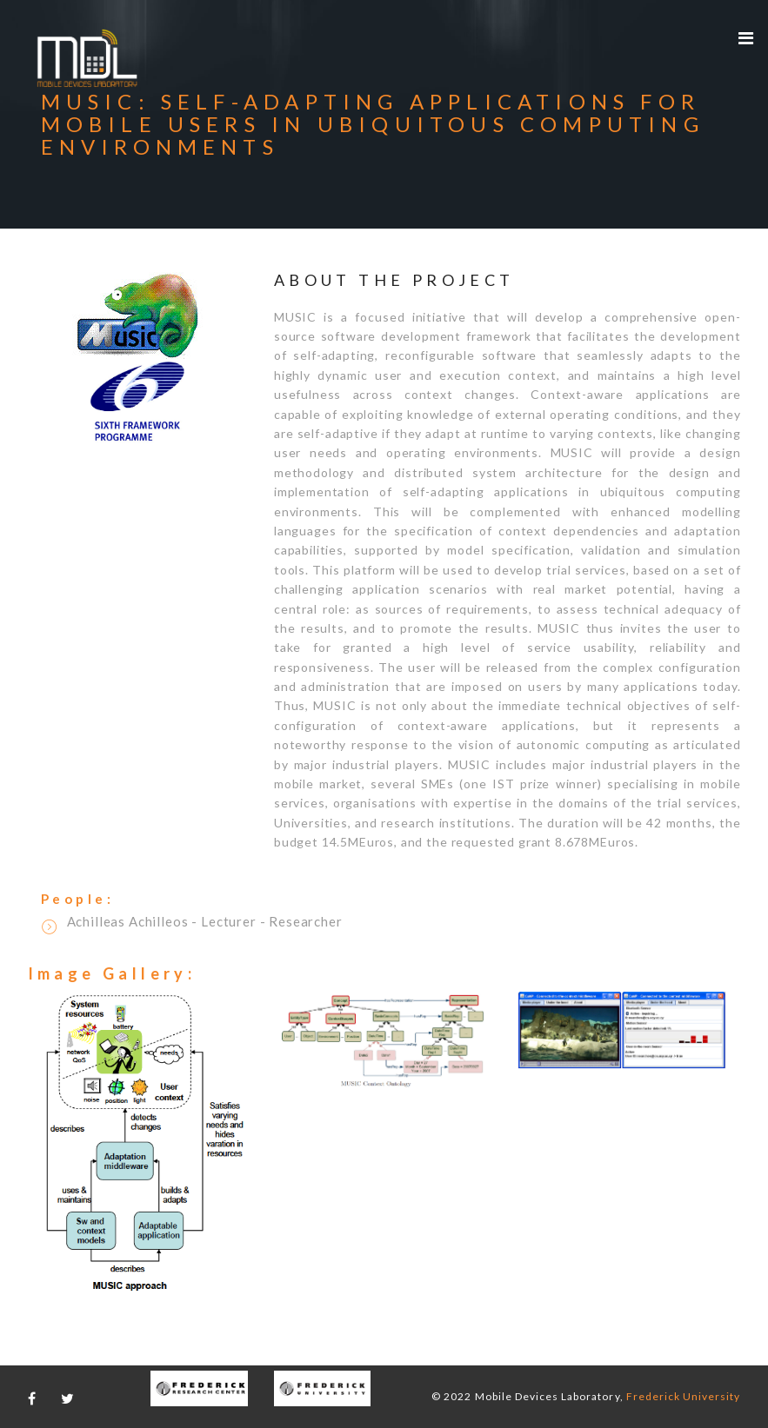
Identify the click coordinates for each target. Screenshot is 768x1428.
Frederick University (683, 1396)
